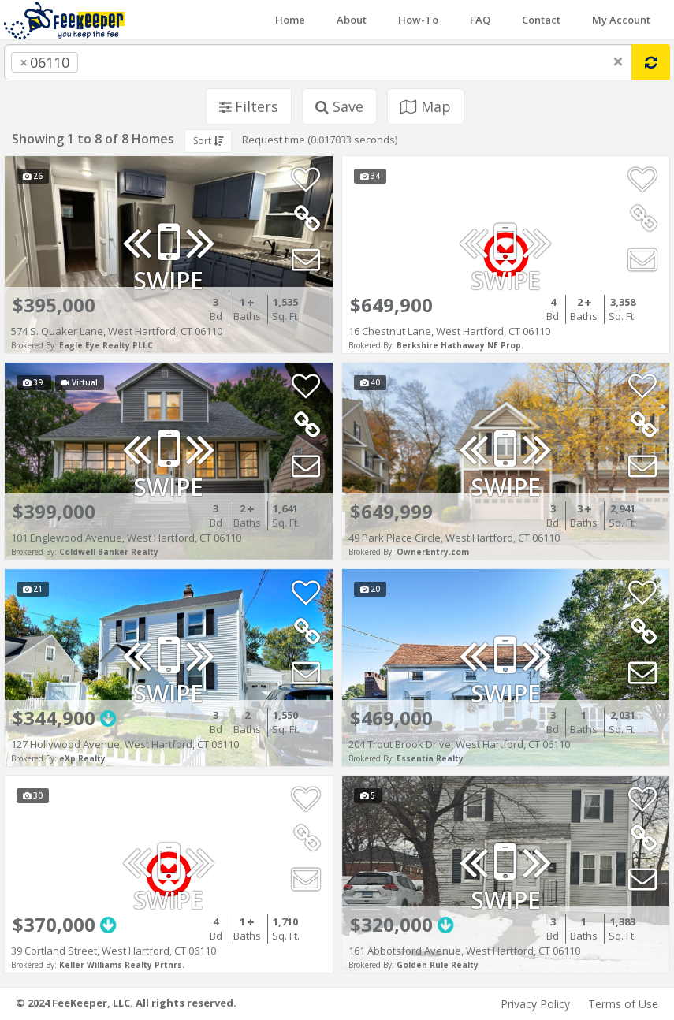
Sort (208, 140)
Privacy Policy (535, 1003)
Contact (541, 20)
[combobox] (318, 62)
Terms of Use (623, 1003)
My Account (621, 20)
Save (339, 106)
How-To (418, 20)
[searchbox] (113, 62)
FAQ (480, 20)
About (352, 20)
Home (290, 20)
